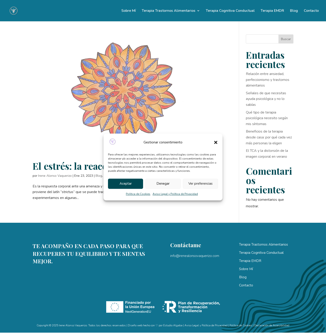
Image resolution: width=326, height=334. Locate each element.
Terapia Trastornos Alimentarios (168, 11)
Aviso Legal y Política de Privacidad (175, 194)
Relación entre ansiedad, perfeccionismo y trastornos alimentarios (267, 79)
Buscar (286, 39)
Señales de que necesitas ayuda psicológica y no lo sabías (266, 99)
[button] (215, 142)
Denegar (163, 184)
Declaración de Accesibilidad (271, 325)
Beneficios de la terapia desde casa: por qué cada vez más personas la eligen (269, 137)
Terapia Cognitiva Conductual (230, 11)
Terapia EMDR (272, 11)
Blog (294, 11)
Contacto (311, 11)
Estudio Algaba (172, 325)
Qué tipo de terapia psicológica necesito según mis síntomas (267, 118)
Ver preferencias (200, 184)
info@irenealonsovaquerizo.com (194, 256)
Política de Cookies (138, 194)
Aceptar (126, 184)
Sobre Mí (128, 11)
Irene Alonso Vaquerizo (55, 176)
